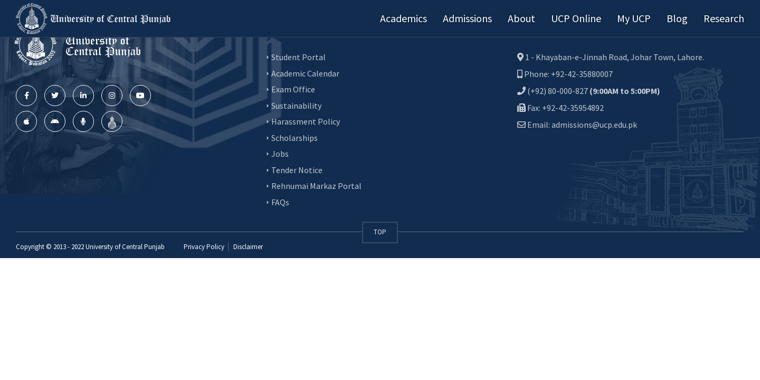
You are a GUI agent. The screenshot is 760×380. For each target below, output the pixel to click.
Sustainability (296, 105)
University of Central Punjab (125, 246)
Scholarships (294, 137)
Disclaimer (247, 246)
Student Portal (298, 57)
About (521, 18)
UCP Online (576, 18)
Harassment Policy (305, 121)
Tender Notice (296, 169)
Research (724, 18)
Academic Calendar (305, 73)
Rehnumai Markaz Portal (316, 185)
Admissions (467, 18)
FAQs (280, 201)
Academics (403, 18)
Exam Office (293, 89)
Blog (677, 18)
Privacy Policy (204, 246)
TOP (380, 231)
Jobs (280, 153)
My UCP (634, 18)
